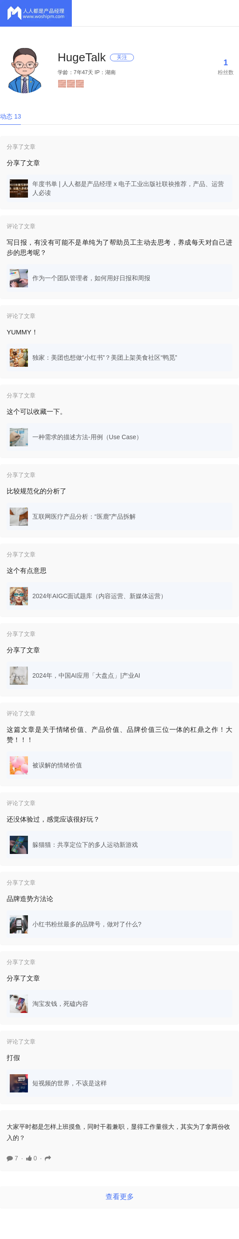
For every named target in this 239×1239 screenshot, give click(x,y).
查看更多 (120, 1196)
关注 (122, 57)
